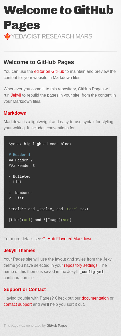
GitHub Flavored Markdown (67, 239)
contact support (18, 304)
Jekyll (16, 95)
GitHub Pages (57, 325)
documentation (95, 298)
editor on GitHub (49, 71)
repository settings (81, 265)
